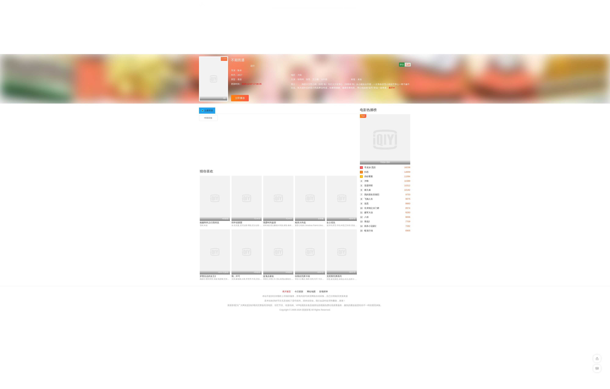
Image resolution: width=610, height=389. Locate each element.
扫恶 (364, 172)
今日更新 (299, 291)
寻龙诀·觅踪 (368, 167)
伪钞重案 (366, 176)
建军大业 (366, 212)
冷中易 (324, 79)
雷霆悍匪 (366, 185)
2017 (239, 75)
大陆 (299, 75)
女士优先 (331, 222)
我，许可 (235, 276)
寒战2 (365, 221)
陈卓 (239, 70)
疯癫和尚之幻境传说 (209, 222)
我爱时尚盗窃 (269, 222)
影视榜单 (323, 291)
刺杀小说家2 (368, 226)
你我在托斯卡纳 (302, 276)
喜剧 (239, 79)
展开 (392, 88)
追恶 (364, 203)
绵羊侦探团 (236, 222)
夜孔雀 (365, 190)
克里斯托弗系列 (334, 276)
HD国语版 (208, 118)
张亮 (308, 79)
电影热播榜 (368, 110)
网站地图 (311, 291)
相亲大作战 (300, 222)
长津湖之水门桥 (369, 208)
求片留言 (286, 291)
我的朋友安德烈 (369, 194)
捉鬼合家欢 (268, 276)
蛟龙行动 (366, 230)
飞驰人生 (366, 199)
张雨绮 (300, 79)
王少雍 (315, 79)
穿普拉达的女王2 (208, 276)
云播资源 (208, 110)
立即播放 (240, 98)
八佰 (364, 217)
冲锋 (364, 181)
